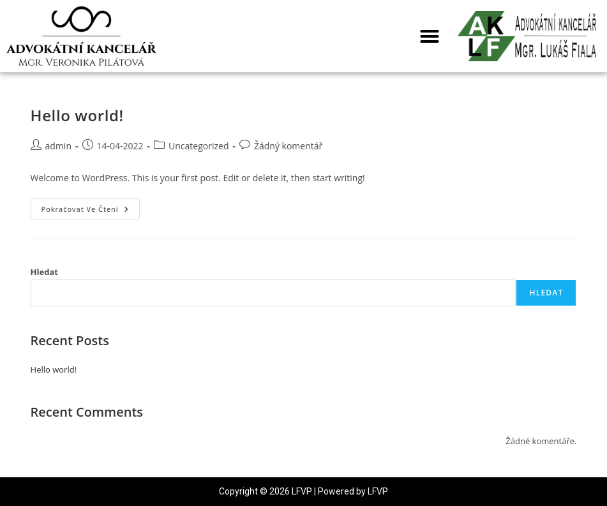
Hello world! (77, 115)
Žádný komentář (288, 146)
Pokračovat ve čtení (90, 206)
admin (58, 146)
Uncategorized (199, 146)
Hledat (44, 272)
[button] (429, 36)
